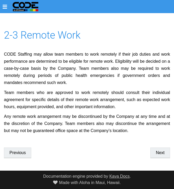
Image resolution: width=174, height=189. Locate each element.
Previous (17, 152)
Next (160, 152)
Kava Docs (119, 176)
